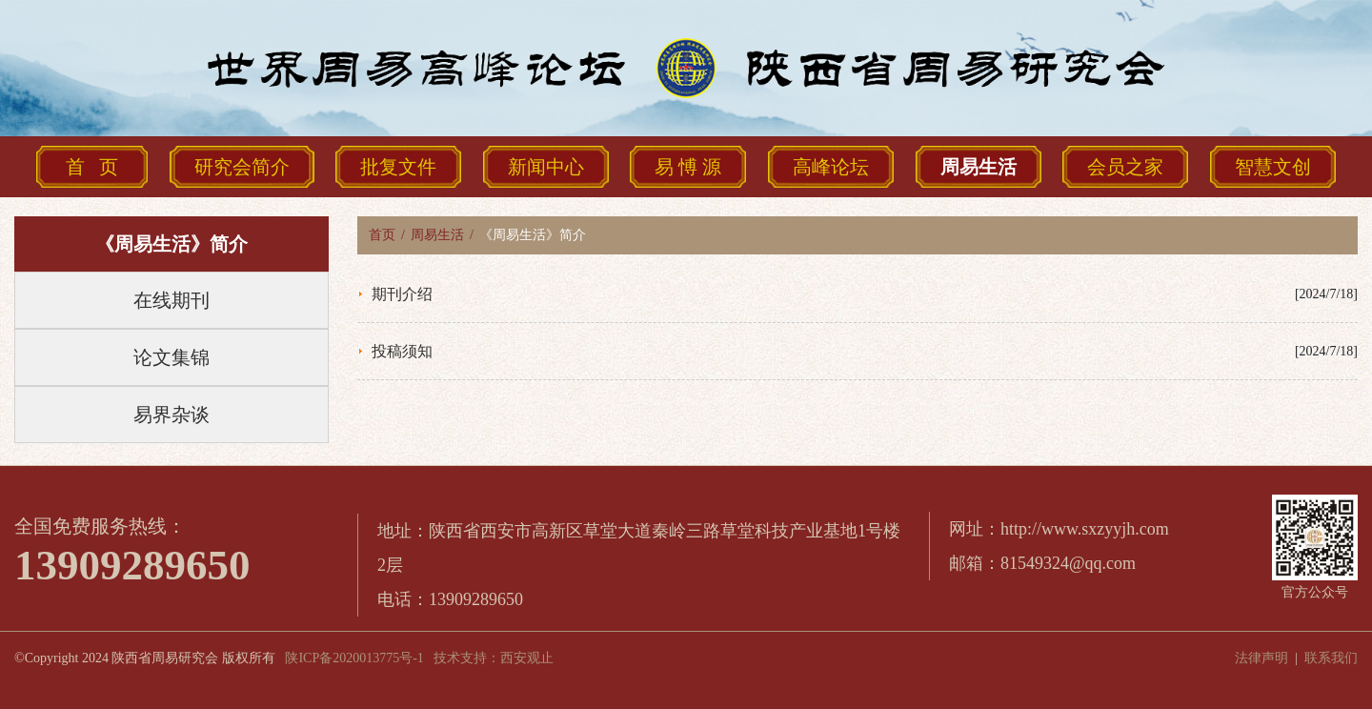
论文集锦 (171, 357)
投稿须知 (402, 351)
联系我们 (1331, 658)
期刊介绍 (402, 294)
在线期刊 (171, 300)
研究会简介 (242, 166)
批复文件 (398, 166)
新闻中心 (546, 166)
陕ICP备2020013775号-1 (354, 658)
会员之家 (1125, 166)
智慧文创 (1273, 166)
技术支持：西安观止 (494, 658)
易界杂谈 (171, 414)
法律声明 (1261, 658)
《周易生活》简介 (171, 243)
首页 (382, 235)
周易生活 (978, 166)
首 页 (92, 166)
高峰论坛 (831, 166)
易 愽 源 (688, 166)
